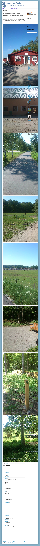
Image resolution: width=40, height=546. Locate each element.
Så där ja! (29, 76)
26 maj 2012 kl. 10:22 (7, 523)
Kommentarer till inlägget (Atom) (10, 542)
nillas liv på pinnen (7, 502)
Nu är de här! (29, 96)
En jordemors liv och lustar (31, 107)
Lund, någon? (29, 58)
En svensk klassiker (30, 50)
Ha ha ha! (29, 79)
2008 (28, 104)
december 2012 (30, 40)
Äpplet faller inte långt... (30, 51)
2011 (28, 101)
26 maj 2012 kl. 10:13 (7, 519)
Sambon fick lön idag (30, 129)
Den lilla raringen (30, 57)
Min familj (15, 8)
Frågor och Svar (30, 85)
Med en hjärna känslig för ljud (31, 61)
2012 (28, 39)
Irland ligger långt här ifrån (31, 94)
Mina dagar (6, 478)
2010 (28, 102)
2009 (28, 103)
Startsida (3, 8)
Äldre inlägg (23, 541)
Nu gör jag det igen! (30, 77)
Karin (5, 491)
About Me (29, 122)
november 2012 (30, 41)
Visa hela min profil (29, 16)
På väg (29, 86)
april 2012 (30, 97)
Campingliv (29, 48)
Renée (5, 474)
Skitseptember (29, 120)
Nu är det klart (29, 68)
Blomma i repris (30, 89)
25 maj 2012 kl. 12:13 (7, 480)
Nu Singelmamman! (30, 56)
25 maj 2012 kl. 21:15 (7, 495)
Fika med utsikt (30, 95)
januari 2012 (30, 100)
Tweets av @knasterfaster (30, 27)
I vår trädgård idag (30, 66)
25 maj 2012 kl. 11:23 (7, 476)
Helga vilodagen (30, 67)
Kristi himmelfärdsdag (30, 69)
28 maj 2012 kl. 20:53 (7, 538)
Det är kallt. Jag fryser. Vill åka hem (32, 47)
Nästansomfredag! (30, 70)
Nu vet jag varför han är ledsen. (31, 78)
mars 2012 (30, 98)
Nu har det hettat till (30, 59)
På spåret (29, 87)
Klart (28, 80)
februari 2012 (30, 99)
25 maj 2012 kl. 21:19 (7, 500)
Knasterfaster (6, 517)
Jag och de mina (30, 114)
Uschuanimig (29, 49)
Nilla (28, 112)
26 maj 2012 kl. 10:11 (7, 515)
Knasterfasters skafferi (9, 8)
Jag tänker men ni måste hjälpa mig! (32, 75)
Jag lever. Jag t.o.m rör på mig (31, 60)
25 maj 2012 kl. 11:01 (7, 472)
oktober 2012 (30, 42)
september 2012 (30, 43)
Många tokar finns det (30, 88)
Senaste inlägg (4, 541)
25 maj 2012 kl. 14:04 (7, 489)
